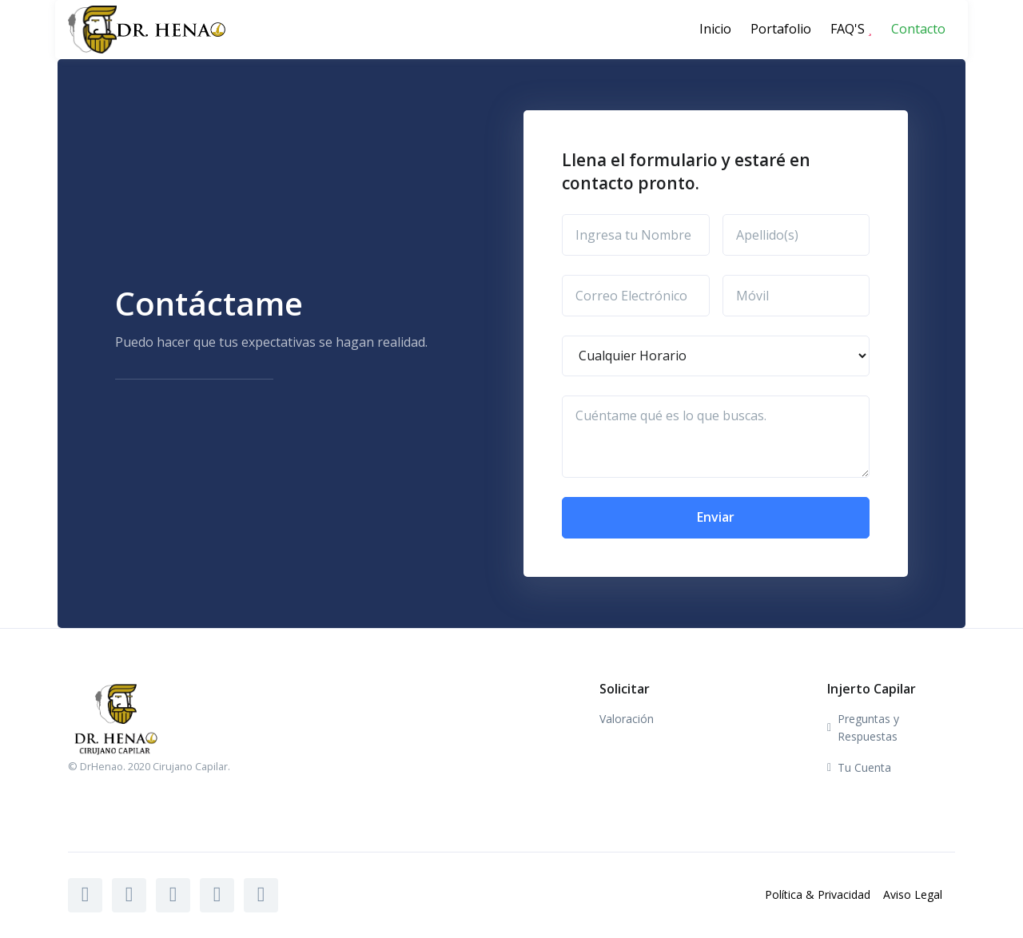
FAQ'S (851, 29)
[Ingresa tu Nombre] (636, 235)
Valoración (626, 718)
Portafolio (780, 29)
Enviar (715, 517)
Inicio (715, 29)
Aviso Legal (912, 894)
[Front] (122, 29)
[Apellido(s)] (796, 235)
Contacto (918, 29)
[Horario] (716, 356)
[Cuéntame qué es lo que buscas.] (716, 436)
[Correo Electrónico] (636, 295)
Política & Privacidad (817, 894)
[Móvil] (796, 295)
